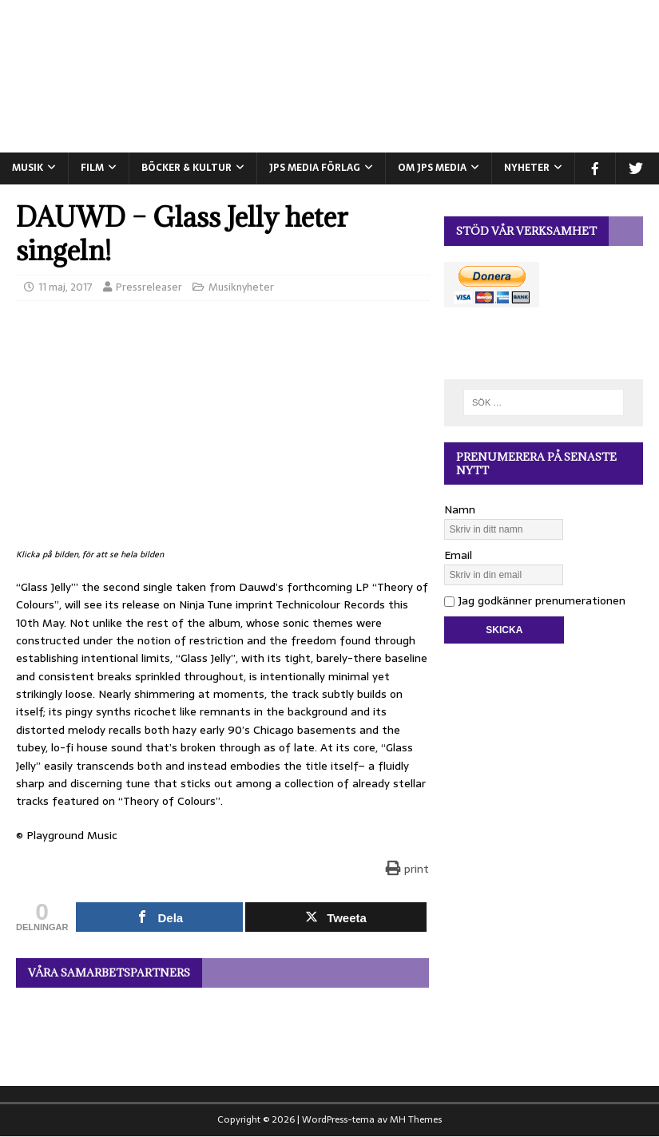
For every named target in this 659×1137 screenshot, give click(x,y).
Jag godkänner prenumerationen (534, 600)
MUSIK (27, 168)
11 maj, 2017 (65, 287)
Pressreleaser (149, 287)
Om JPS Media (432, 168)
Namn (459, 509)
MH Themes (416, 1119)
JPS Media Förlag (314, 168)
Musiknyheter (241, 287)
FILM (92, 168)
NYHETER (527, 168)
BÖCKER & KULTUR (186, 168)
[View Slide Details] (222, 1029)
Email (458, 555)
